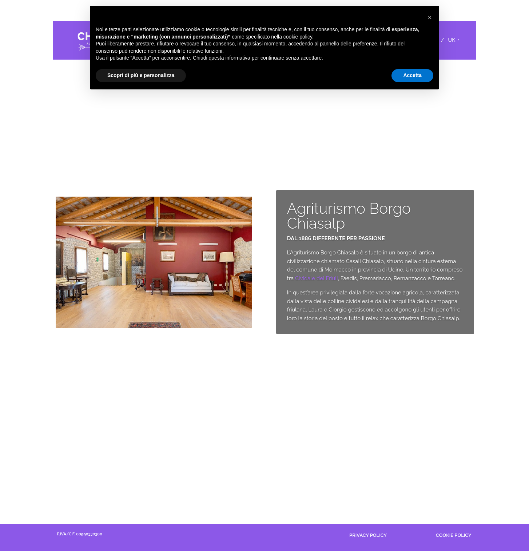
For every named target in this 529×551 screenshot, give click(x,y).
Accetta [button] (412, 75)
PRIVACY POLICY (368, 535)
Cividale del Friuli (316, 280)
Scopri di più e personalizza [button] (140, 75)
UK (452, 40)
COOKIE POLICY (454, 535)
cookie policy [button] (297, 37)
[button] (429, 17)
